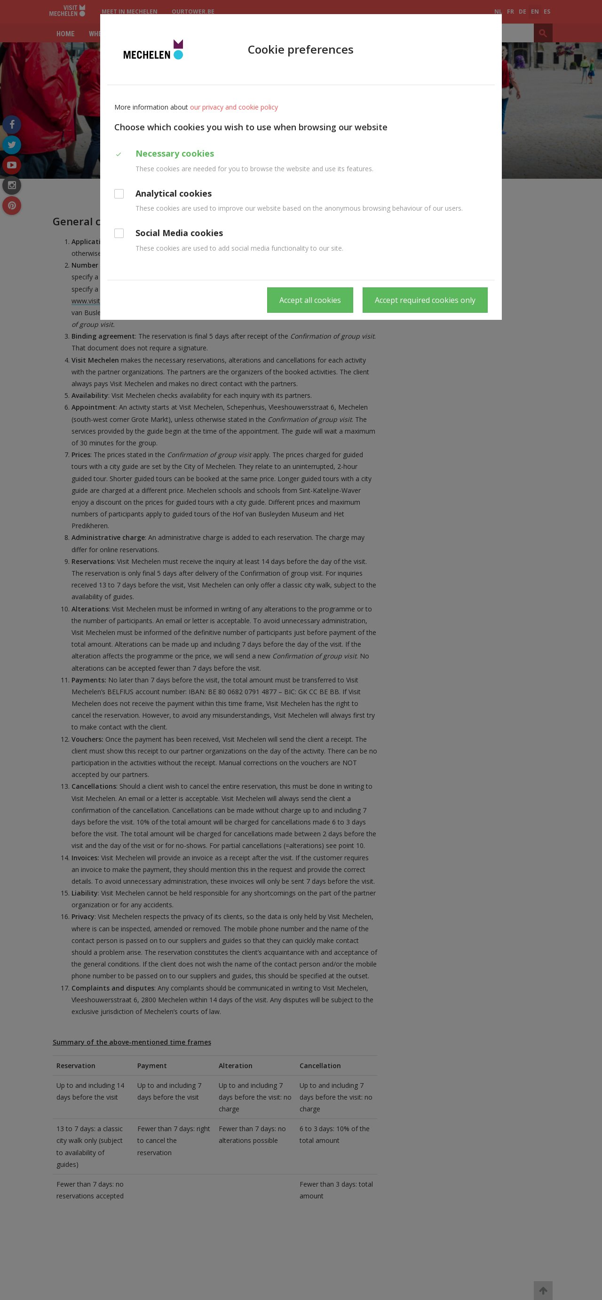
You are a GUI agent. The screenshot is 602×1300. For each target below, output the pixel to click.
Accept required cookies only (425, 300)
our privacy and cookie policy (234, 107)
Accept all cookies (310, 300)
